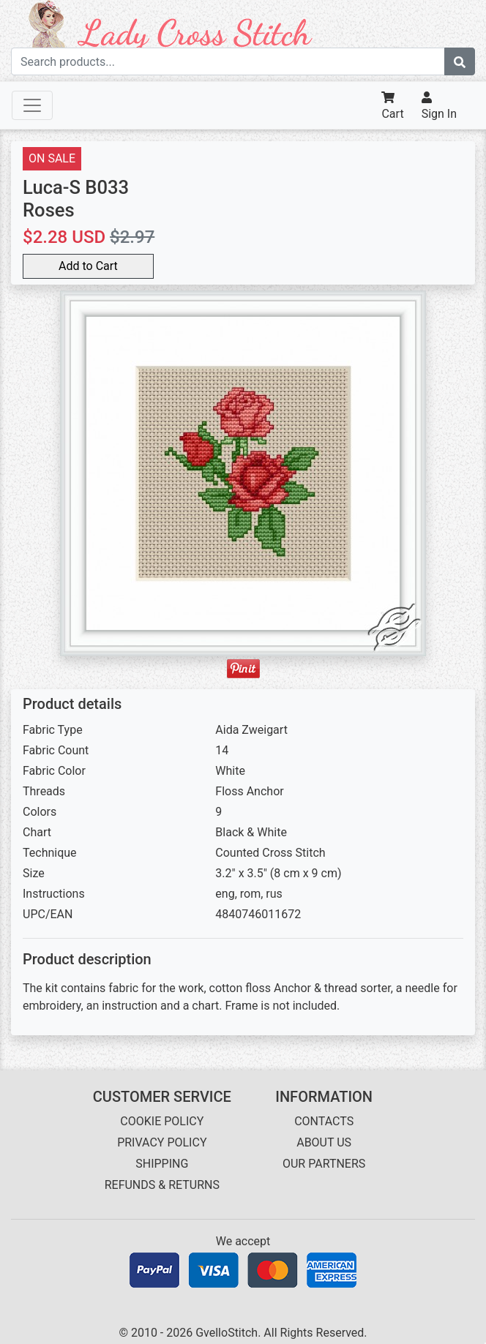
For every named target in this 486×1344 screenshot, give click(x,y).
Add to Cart (88, 266)
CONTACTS (324, 1121)
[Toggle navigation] (32, 105)
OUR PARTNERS (324, 1164)
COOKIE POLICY (161, 1121)
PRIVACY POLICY (161, 1142)
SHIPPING (161, 1164)
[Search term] (228, 61)
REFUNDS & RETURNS (162, 1185)
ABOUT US (323, 1142)
